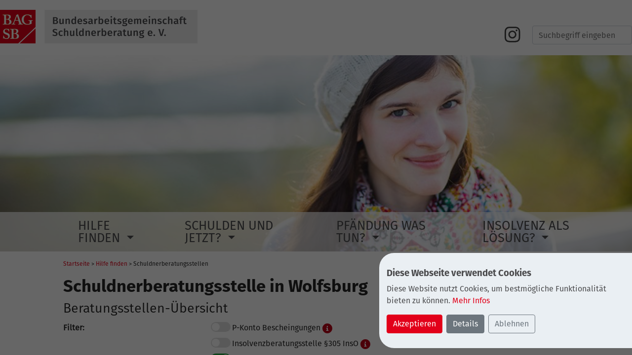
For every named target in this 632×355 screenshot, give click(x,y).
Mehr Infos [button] (471, 300)
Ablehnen (512, 323)
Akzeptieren (414, 323)
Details (465, 323)
